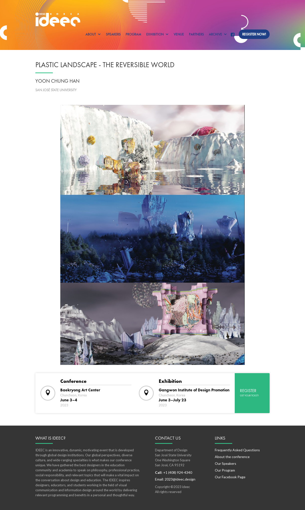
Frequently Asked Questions (237, 450)
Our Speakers (225, 463)
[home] (152, 19)
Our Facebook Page (230, 477)
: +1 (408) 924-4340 (173, 472)
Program (133, 34)
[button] (93, 34)
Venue (179, 34)
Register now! (254, 34)
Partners (196, 34)
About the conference (232, 457)
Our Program (225, 470)
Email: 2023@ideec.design (175, 479)
